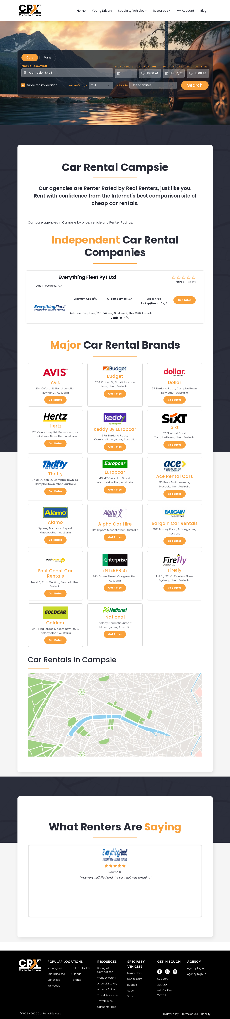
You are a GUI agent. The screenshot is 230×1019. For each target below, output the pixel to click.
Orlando (77, 974)
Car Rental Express (49, 1013)
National (115, 617)
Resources (160, 11)
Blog (203, 11)
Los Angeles (54, 968)
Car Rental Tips (106, 1007)
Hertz (55, 426)
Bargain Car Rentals (175, 523)
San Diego (53, 980)
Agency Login (195, 968)
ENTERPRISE (114, 570)
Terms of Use (190, 1014)
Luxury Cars (134, 973)
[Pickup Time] (152, 73)
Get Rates (184, 300)
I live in (122, 85)
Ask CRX (162, 984)
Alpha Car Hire (115, 524)
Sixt (175, 427)
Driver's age (78, 85)
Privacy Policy (170, 1014)
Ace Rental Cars (174, 476)
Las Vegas (53, 985)
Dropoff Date (173, 66)
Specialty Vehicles (131, 11)
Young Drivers (102, 11)
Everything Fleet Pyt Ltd (87, 277)
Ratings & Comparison (105, 970)
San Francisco (56, 974)
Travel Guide (105, 1001)
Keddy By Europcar (115, 429)
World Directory (106, 977)
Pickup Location (34, 66)
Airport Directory (107, 983)
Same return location (41, 85)
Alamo (55, 522)
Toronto (76, 980)
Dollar (174, 382)
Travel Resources (108, 995)
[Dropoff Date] (176, 73)
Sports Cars (134, 979)
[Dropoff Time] (200, 73)
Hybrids (132, 985)
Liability (205, 1014)
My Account (185, 11)
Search (195, 85)
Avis (55, 382)
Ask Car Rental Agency (166, 992)
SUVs (130, 990)
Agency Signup (196, 974)
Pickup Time (148, 66)
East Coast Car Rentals (55, 573)
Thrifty (55, 474)
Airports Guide (106, 989)
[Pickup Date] (128, 73)
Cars (29, 57)
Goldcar (55, 623)
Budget (115, 376)
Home (81, 11)
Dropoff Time (197, 66)
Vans (47, 57)
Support (162, 978)
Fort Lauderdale (81, 968)
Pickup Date (124, 66)
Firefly (174, 570)
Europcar (115, 472)
